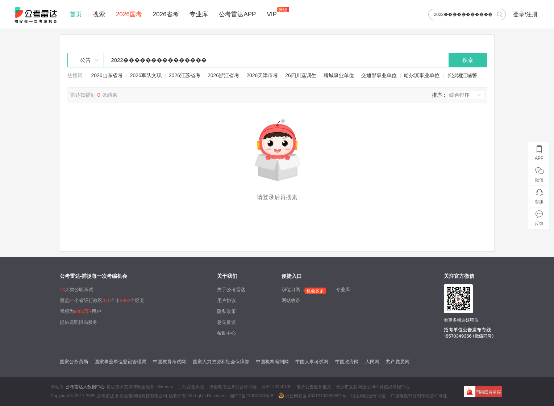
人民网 (372, 361)
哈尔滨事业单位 (422, 75)
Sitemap (165, 386)
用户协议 (226, 300)
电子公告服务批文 (313, 386)
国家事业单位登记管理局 (120, 361)
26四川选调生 (300, 75)
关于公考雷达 (231, 289)
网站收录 (291, 300)
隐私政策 (226, 311)
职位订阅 (291, 289)
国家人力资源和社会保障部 (221, 361)
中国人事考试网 (311, 361)
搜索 (99, 14)
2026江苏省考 (184, 75)
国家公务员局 (74, 361)
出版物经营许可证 (368, 395)
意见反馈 (226, 322)
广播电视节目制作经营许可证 (419, 395)
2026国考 (129, 14)
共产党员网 (397, 361)
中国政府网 (347, 361)
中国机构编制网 (272, 361)
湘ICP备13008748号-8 (251, 395)
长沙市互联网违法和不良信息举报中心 (373, 386)
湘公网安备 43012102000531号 (312, 395)
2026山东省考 (107, 75)
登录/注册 (525, 14)
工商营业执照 (191, 386)
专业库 (198, 14)
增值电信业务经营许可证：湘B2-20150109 (250, 386)
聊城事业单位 (339, 75)
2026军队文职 (146, 75)
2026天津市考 (262, 75)
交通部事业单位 (379, 75)
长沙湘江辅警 (462, 75)
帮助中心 (226, 333)
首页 (76, 14)
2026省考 (166, 14)
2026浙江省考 (223, 75)
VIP (271, 14)
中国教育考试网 (169, 361)
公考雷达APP (237, 14)
